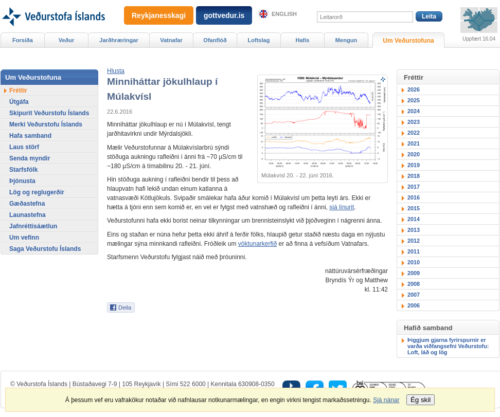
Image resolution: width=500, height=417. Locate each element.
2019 (413, 165)
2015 (413, 208)
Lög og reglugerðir (36, 192)
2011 (413, 251)
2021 (413, 143)
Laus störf (24, 147)
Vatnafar (171, 40)
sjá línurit (341, 207)
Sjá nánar (386, 400)
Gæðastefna (27, 203)
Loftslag (259, 40)
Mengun (346, 40)
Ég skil (420, 400)
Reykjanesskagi (159, 15)
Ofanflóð (214, 40)
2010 (413, 262)
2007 (413, 295)
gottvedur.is (224, 15)
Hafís (303, 40)
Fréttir (18, 90)
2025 (413, 100)
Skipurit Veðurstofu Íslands (49, 113)
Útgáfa (18, 101)
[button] (115, 71)
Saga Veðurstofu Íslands (45, 248)
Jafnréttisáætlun (33, 226)
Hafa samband (30, 135)
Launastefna (27, 215)
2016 (413, 197)
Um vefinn (24, 237)
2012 (413, 241)
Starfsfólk (23, 169)
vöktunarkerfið (257, 243)
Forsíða (22, 40)
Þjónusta (22, 181)
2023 (413, 122)
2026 (413, 89)
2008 (413, 284)
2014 (413, 219)
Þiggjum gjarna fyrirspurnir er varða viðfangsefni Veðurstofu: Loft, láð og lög (448, 346)
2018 (413, 176)
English (284, 14)
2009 (413, 273)
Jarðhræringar (118, 40)
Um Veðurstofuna (408, 40)
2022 (413, 133)
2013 (413, 230)
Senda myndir (29, 158)
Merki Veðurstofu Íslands (45, 124)
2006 (413, 305)
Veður (67, 40)
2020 (413, 154)
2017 (413, 187)
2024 (413, 111)
